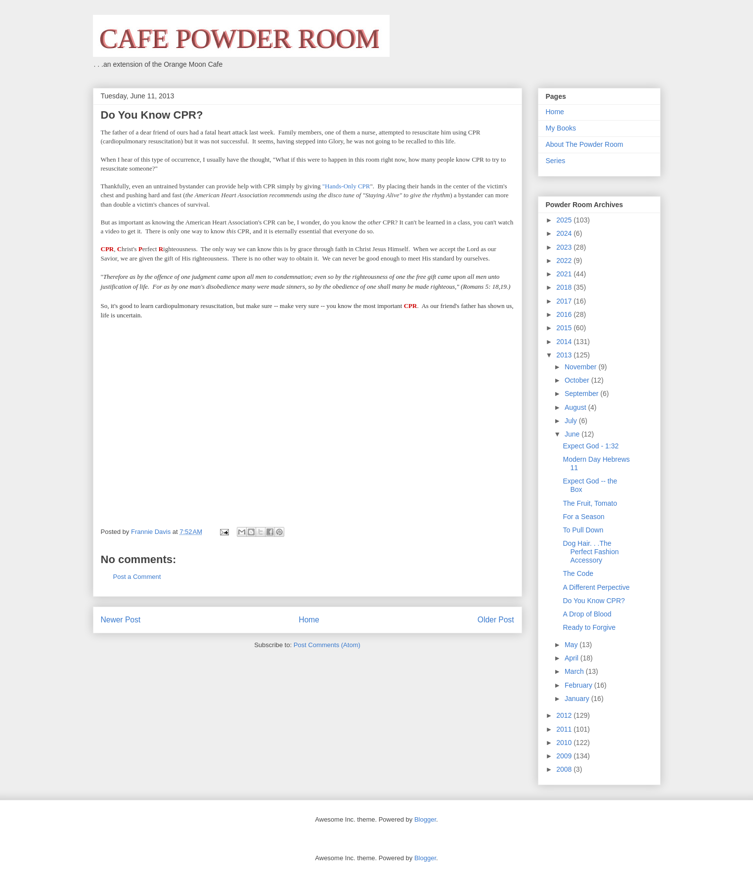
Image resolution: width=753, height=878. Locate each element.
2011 (565, 729)
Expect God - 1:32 (591, 446)
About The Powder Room (584, 144)
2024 (565, 233)
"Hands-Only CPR (346, 186)
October (578, 380)
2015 (565, 328)
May (572, 645)
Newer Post (121, 619)
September (582, 393)
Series (556, 161)
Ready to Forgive (589, 627)
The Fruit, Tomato (590, 503)
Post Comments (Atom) (327, 645)
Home (309, 619)
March (575, 671)
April (572, 658)
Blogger (425, 819)
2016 (565, 314)
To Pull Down (583, 530)
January (578, 698)
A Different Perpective (596, 587)
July (572, 421)
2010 (565, 742)
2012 (565, 715)
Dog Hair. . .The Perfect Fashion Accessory (591, 551)
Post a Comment (137, 576)
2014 (565, 342)
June (573, 434)
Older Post (496, 619)
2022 (565, 260)
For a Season (583, 517)
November (581, 367)
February (579, 685)
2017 (565, 301)
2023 (565, 247)
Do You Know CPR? (593, 601)
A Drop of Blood (587, 614)
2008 (565, 769)
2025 (565, 220)
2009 (565, 756)
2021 (565, 274)
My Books (561, 128)
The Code (578, 573)
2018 (565, 287)
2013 (565, 355)
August (576, 407)
